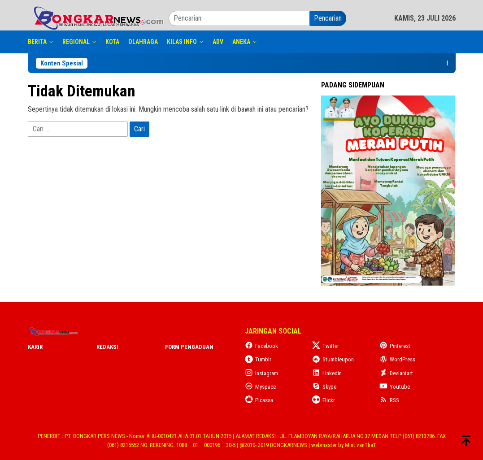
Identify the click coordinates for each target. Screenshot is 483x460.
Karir (35, 346)
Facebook (261, 346)
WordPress (397, 359)
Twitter (325, 346)
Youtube (394, 386)
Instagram (261, 373)
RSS (389, 400)
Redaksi (107, 346)
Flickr (323, 400)
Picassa (259, 400)
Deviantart (396, 373)
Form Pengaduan (189, 346)
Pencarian (328, 18)
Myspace (260, 386)
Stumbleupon (333, 359)
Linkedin (327, 373)
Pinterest (394, 346)
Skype (324, 386)
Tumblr (258, 359)
